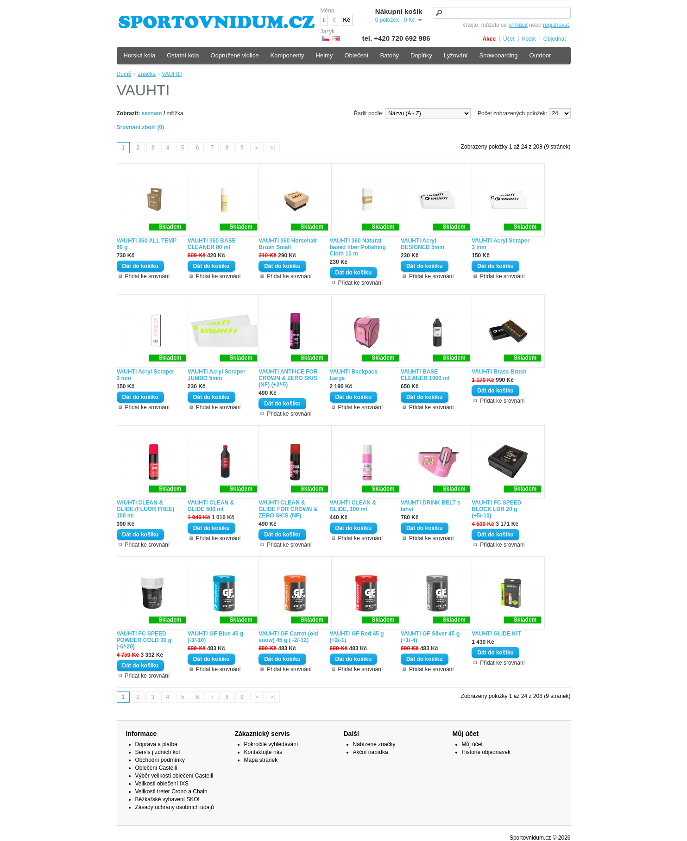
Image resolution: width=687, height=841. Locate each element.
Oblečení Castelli (156, 768)
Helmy (324, 55)
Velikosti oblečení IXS (162, 783)
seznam (152, 113)
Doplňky (421, 55)
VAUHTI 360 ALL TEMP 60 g (147, 243)
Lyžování (456, 55)
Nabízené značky (374, 744)
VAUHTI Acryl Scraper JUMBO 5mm (217, 374)
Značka (147, 74)
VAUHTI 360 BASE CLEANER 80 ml (212, 243)
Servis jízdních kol (157, 752)
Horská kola (140, 55)
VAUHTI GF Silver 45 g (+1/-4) (430, 636)
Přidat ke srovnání (147, 276)
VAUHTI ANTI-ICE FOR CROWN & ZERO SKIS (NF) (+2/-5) (287, 378)
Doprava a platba (156, 744)
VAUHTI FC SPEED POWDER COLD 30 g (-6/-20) (144, 640)
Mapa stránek (261, 760)
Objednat (554, 39)
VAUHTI (172, 74)
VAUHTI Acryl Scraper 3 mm (500, 243)
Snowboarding (498, 55)
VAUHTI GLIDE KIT (496, 633)
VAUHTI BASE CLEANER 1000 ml (425, 374)
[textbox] (502, 13)
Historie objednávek (486, 752)
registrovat (556, 25)
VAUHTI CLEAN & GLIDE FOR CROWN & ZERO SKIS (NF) (287, 509)
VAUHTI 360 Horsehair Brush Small (287, 243)
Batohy (389, 55)
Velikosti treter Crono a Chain (171, 791)
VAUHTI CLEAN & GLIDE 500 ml (211, 505)
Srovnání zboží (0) (140, 127)
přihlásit (517, 25)
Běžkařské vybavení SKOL (168, 799)
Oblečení (356, 55)
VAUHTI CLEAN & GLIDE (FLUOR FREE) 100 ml (146, 509)
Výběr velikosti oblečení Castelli (174, 775)
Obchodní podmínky (160, 760)
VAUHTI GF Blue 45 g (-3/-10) (215, 636)
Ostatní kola (183, 55)
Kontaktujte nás (263, 752)
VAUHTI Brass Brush (499, 371)
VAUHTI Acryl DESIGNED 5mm (422, 243)
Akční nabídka (370, 752)
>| (272, 147)
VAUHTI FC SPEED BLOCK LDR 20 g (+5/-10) (496, 509)
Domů (124, 74)
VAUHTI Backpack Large (354, 374)
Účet (509, 39)
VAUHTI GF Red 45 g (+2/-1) (357, 636)
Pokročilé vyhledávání (271, 744)
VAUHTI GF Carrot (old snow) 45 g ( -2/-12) (288, 636)
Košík (529, 39)
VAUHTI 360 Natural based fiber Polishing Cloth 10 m (358, 247)
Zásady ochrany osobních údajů (174, 807)
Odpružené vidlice (235, 55)
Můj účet (472, 744)
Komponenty (287, 55)
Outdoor (540, 55)
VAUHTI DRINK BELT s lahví (430, 505)
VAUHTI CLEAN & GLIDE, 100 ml (353, 505)
